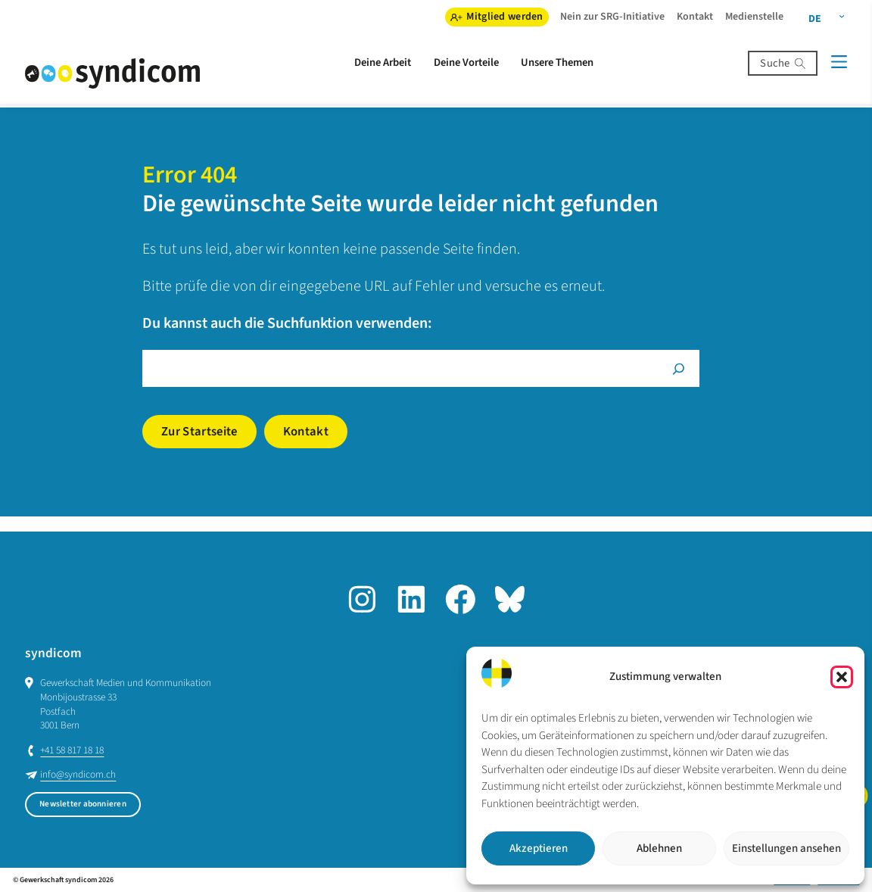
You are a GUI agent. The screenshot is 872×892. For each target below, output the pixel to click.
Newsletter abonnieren (82, 803)
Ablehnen (659, 848)
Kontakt (306, 432)
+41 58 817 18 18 (72, 750)
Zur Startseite (199, 432)
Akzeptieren (538, 848)
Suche (774, 63)
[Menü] (838, 61)
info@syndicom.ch (78, 774)
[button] (841, 677)
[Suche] (678, 368)
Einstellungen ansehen (786, 848)
